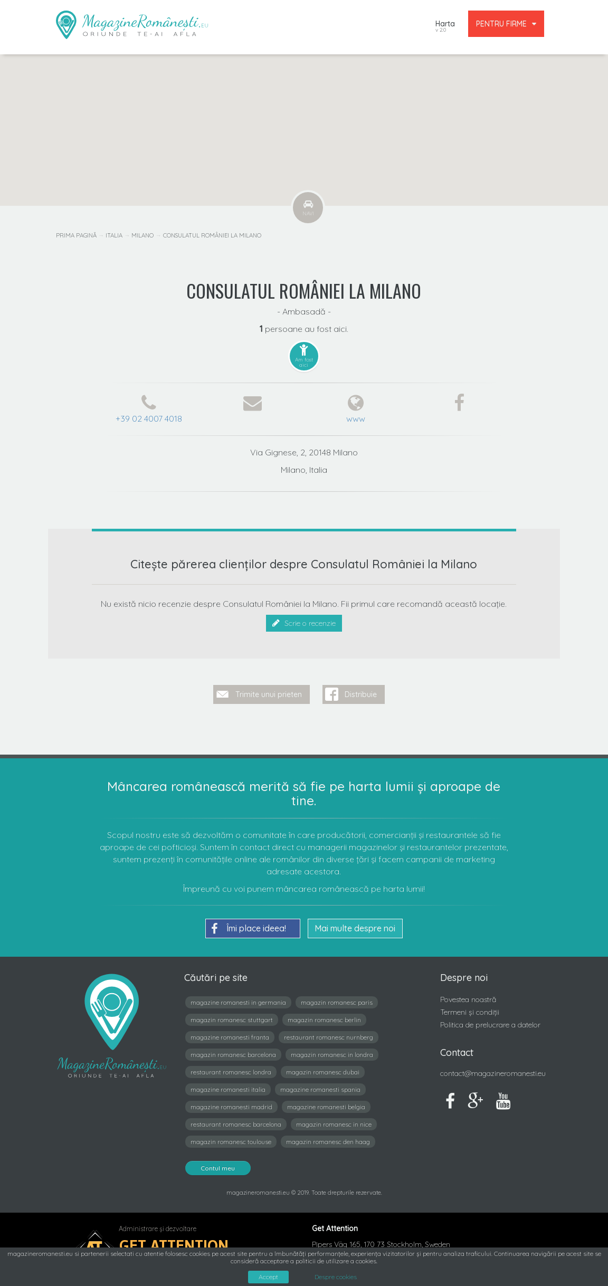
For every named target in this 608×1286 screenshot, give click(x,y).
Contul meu (218, 1167)
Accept (268, 1277)
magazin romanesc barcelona (233, 1054)
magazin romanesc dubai (322, 1071)
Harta (445, 27)
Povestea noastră (468, 999)
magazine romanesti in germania (238, 1002)
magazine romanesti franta (230, 1037)
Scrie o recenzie (304, 623)
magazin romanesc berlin (324, 1019)
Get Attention (174, 1245)
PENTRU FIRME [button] (506, 23)
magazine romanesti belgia (326, 1106)
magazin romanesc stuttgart (232, 1019)
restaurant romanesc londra (231, 1071)
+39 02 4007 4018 (149, 418)
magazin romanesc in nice (334, 1124)
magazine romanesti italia (228, 1089)
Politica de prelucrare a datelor (490, 1024)
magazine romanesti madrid (231, 1106)
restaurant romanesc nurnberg (328, 1037)
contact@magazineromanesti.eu (493, 1073)
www (355, 418)
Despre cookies (336, 1277)
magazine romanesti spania (320, 1089)
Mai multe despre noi (355, 927)
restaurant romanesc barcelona (236, 1124)
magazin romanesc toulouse (231, 1141)
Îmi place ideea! (248, 928)
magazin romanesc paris (337, 1002)
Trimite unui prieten (268, 694)
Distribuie (361, 694)
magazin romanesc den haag (328, 1141)
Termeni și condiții (469, 1011)
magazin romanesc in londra (332, 1054)
